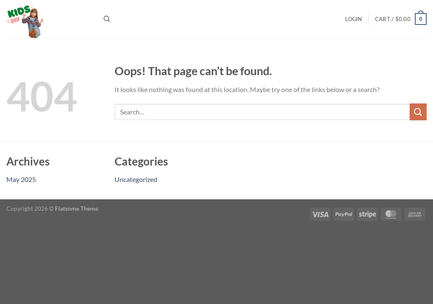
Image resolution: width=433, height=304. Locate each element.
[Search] (107, 19)
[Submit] (418, 111)
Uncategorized (136, 179)
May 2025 (21, 179)
